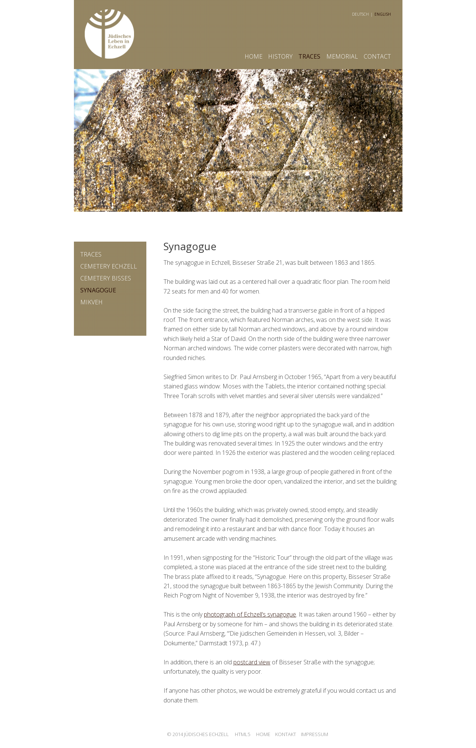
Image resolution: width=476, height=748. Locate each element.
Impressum (314, 734)
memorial (342, 56)
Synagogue (98, 290)
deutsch (360, 14)
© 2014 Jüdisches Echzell (198, 734)
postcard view (251, 662)
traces (91, 254)
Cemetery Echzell (108, 266)
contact (377, 56)
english (382, 14)
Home (253, 56)
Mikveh (91, 302)
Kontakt (285, 734)
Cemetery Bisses (105, 278)
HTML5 (242, 734)
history (280, 56)
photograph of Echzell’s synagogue (250, 614)
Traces (309, 56)
